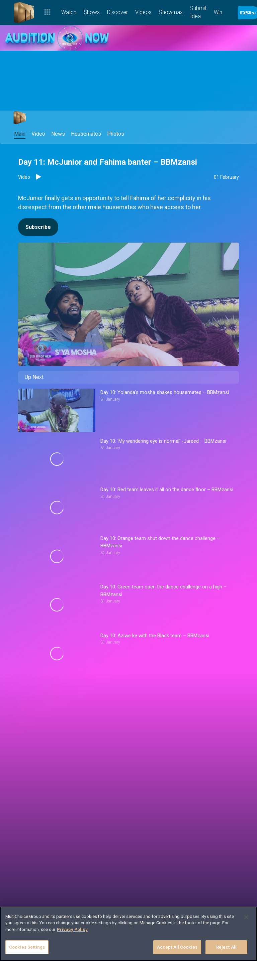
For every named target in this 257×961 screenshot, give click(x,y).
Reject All (226, 947)
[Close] (246, 917)
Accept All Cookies (177, 947)
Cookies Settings (27, 947)
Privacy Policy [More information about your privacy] (72, 929)
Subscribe (38, 227)
